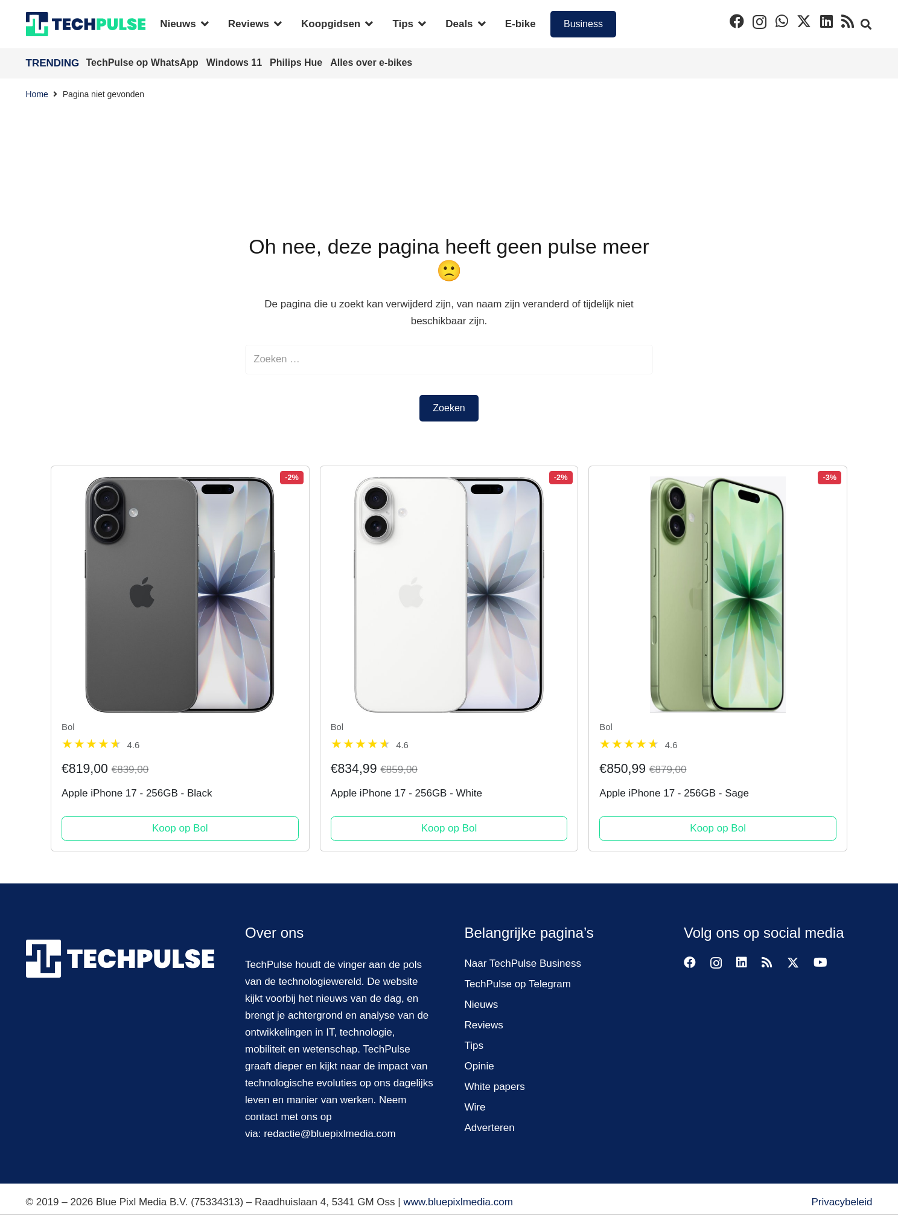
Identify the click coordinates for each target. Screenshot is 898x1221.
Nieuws (481, 1004)
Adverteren (490, 1127)
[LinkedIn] (826, 21)
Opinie (479, 1066)
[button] (202, 24)
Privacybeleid (841, 1202)
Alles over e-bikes (371, 62)
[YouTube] (820, 963)
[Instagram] (759, 22)
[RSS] (847, 21)
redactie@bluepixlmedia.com (330, 1133)
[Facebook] (737, 21)
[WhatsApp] (781, 21)
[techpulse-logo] (86, 24)
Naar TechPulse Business (523, 963)
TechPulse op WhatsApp (144, 62)
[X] (804, 21)
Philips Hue (297, 62)
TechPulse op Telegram (518, 984)
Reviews (484, 1025)
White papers (495, 1086)
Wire (475, 1107)
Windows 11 (235, 62)
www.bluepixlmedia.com (457, 1202)
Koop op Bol (180, 829)
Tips (474, 1045)
